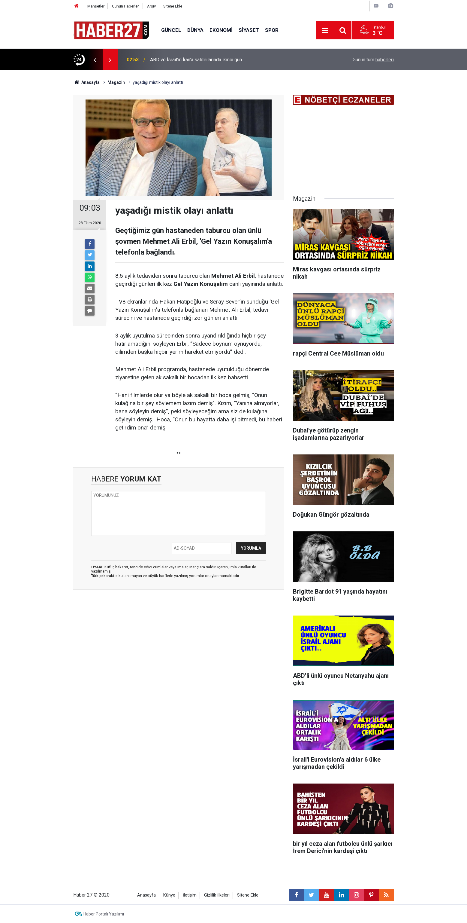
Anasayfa (146, 895)
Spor (272, 30)
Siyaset (249, 30)
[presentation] (94, 59)
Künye (169, 895)
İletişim (190, 895)
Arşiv (151, 6)
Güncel (171, 30)
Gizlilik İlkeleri (217, 895)
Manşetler (95, 6)
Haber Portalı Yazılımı (103, 914)
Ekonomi (221, 30)
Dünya (195, 30)
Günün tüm (373, 60)
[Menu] (325, 30)
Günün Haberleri (126, 6)
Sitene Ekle (172, 6)
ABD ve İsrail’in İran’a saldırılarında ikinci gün (196, 60)
